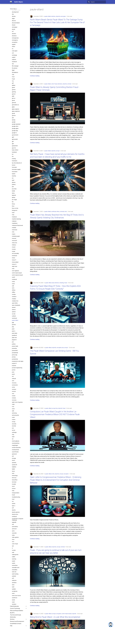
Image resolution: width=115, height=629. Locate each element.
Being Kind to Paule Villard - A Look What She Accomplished (55, 617)
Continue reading (34, 76)
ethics (57, 211)
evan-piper (63, 16)
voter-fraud (54, 84)
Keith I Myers (13, 9)
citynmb (58, 16)
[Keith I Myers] (10, 2)
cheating (61, 282)
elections (60, 84)
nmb (65, 211)
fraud (65, 282)
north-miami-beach (67, 613)
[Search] (96, 1)
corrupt (58, 150)
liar (63, 347)
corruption (59, 347)
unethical (53, 211)
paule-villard (48, 16)
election (53, 16)
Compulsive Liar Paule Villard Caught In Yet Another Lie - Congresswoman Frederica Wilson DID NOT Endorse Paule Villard (55, 414)
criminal (69, 84)
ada (53, 282)
